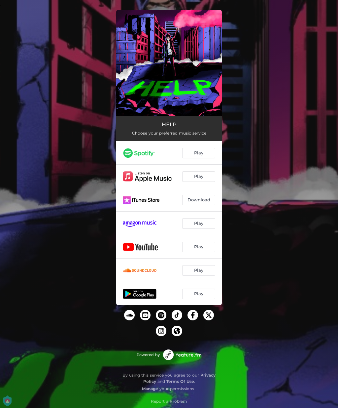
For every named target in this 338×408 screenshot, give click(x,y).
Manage (150, 388)
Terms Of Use (180, 381)
